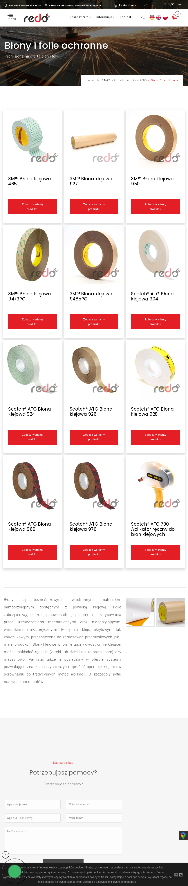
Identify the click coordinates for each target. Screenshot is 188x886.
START (106, 80)
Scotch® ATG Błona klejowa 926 (91, 411)
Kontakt (126, 17)
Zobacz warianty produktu (32, 207)
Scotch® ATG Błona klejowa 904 (152, 296)
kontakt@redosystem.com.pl (83, 5)
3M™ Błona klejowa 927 (91, 181)
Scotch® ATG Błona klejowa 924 (29, 411)
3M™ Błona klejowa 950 (152, 181)
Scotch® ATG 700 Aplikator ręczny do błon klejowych (153, 529)
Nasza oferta (80, 17)
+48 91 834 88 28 (31, 5)
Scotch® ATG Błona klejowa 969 (29, 526)
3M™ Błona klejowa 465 (29, 181)
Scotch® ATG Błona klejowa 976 (91, 526)
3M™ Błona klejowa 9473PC (29, 296)
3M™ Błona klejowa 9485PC (91, 296)
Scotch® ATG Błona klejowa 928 (152, 411)
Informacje (104, 17)
